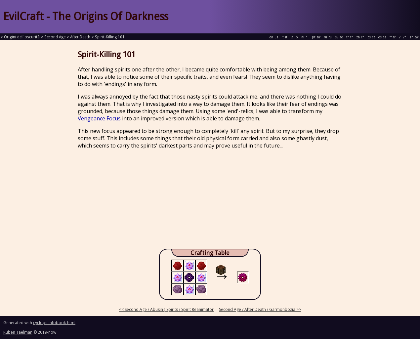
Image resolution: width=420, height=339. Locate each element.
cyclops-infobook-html (54, 322)
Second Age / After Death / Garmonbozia (257, 309)
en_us (274, 37)
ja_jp (294, 37)
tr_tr (349, 37)
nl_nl (305, 37)
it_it (284, 37)
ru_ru (328, 37)
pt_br (316, 37)
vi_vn (402, 37)
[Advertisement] (210, 200)
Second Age (54, 37)
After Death (80, 37)
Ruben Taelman (17, 332)
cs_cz (371, 37)
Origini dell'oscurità (22, 37)
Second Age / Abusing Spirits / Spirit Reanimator (169, 309)
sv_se (339, 37)
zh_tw (414, 37)
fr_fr (393, 37)
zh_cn (360, 37)
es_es (382, 37)
